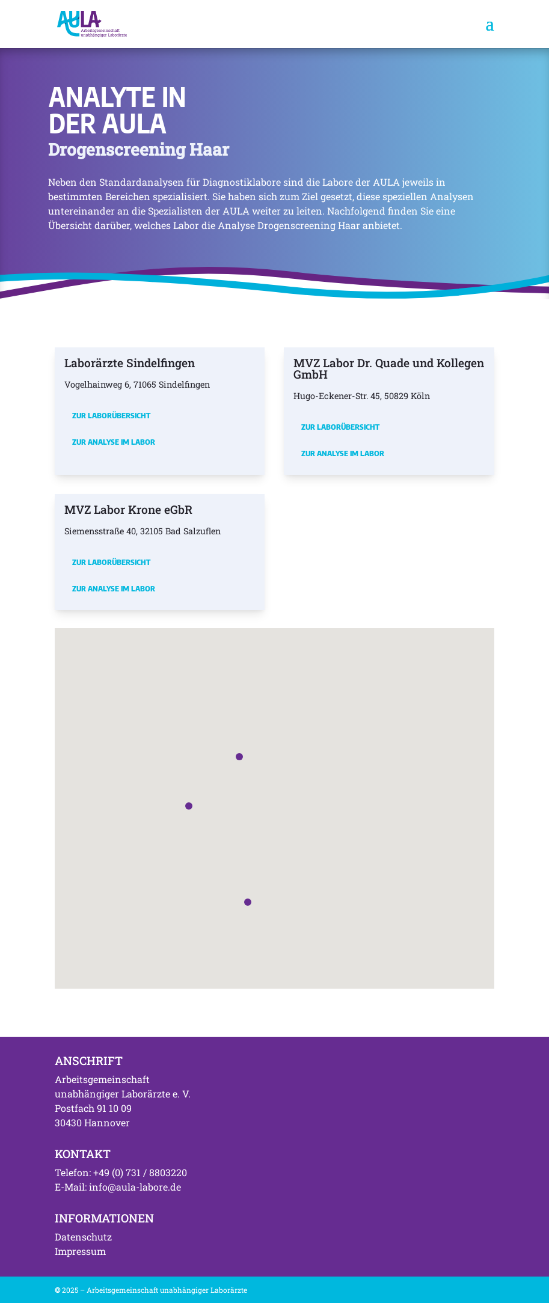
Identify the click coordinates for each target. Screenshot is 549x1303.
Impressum (80, 1251)
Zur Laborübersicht (111, 415)
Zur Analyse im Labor (113, 442)
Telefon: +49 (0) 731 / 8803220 (121, 1172)
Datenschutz (83, 1236)
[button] (239, 756)
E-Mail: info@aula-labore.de (118, 1186)
